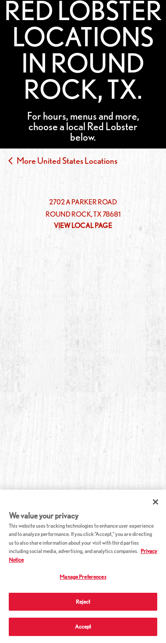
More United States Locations (67, 161)
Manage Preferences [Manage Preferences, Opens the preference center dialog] (83, 577)
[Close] (155, 502)
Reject (83, 601)
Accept (83, 626)
